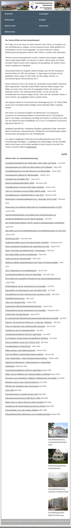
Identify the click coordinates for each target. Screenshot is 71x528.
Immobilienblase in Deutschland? (18, 346)
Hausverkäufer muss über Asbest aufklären (22, 410)
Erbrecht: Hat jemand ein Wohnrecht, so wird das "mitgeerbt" (28, 322)
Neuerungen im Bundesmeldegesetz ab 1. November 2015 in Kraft (31, 199)
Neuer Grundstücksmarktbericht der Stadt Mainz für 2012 (27, 246)
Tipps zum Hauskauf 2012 (15, 302)
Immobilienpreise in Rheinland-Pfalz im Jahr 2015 (24, 195)
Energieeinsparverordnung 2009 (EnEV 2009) (23, 398)
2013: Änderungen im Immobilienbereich (20, 271)
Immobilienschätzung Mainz (25, 526)
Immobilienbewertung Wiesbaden (12, 521)
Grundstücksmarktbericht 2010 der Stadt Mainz (23, 334)
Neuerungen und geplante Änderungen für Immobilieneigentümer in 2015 (33, 207)
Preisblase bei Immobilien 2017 (17, 179)
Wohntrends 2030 (12, 239)
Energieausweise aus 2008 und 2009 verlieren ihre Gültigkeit (28, 167)
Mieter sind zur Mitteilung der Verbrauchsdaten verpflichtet (27, 374)
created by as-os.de (49, 526)
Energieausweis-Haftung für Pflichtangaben (22, 175)
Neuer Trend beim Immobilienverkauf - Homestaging (25, 251)
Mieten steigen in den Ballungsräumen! (20, 350)
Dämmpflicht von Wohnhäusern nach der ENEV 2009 (25, 290)
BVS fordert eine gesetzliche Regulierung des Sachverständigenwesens (33, 279)
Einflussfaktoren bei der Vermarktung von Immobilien (25, 286)
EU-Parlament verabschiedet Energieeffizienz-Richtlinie (26, 338)
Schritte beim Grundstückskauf (17, 314)
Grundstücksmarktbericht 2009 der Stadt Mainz (23, 370)
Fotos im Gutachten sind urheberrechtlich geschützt (25, 326)
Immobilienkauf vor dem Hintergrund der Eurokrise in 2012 (27, 294)
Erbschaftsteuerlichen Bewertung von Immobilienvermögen (28, 414)
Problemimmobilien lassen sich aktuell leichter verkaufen (27, 243)
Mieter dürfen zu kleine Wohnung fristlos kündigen (24, 402)
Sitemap (39, 526)
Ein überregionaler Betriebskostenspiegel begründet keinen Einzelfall (31, 318)
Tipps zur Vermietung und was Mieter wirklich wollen (25, 191)
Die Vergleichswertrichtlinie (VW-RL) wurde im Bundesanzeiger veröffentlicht (34, 223)
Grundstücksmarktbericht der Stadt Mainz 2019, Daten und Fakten (30, 163)
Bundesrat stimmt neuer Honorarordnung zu (22, 382)
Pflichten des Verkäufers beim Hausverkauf (22, 386)
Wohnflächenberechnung (14, 298)
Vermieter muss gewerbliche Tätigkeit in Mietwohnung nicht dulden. (31, 378)
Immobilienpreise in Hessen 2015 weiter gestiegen (24, 187)
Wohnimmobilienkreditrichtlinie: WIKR (19, 183)
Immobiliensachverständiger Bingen (58, 521)
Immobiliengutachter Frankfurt (35, 521)
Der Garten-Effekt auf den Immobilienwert (21, 254)
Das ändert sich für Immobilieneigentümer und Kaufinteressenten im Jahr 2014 (35, 231)
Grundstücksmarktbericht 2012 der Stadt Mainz (23, 274)
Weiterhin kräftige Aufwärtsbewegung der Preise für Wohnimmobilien (31, 263)
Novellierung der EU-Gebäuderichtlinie (20, 330)
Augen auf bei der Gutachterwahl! (18, 259)
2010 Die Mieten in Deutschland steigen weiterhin (24, 354)
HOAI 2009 (9, 390)
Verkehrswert (31, 147)
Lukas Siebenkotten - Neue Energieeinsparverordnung (26, 358)
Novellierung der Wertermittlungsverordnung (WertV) (25, 406)
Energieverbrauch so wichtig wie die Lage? (21, 394)
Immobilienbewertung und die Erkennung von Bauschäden (27, 171)
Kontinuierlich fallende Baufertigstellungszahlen (23, 306)
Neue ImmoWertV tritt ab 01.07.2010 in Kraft (22, 342)
